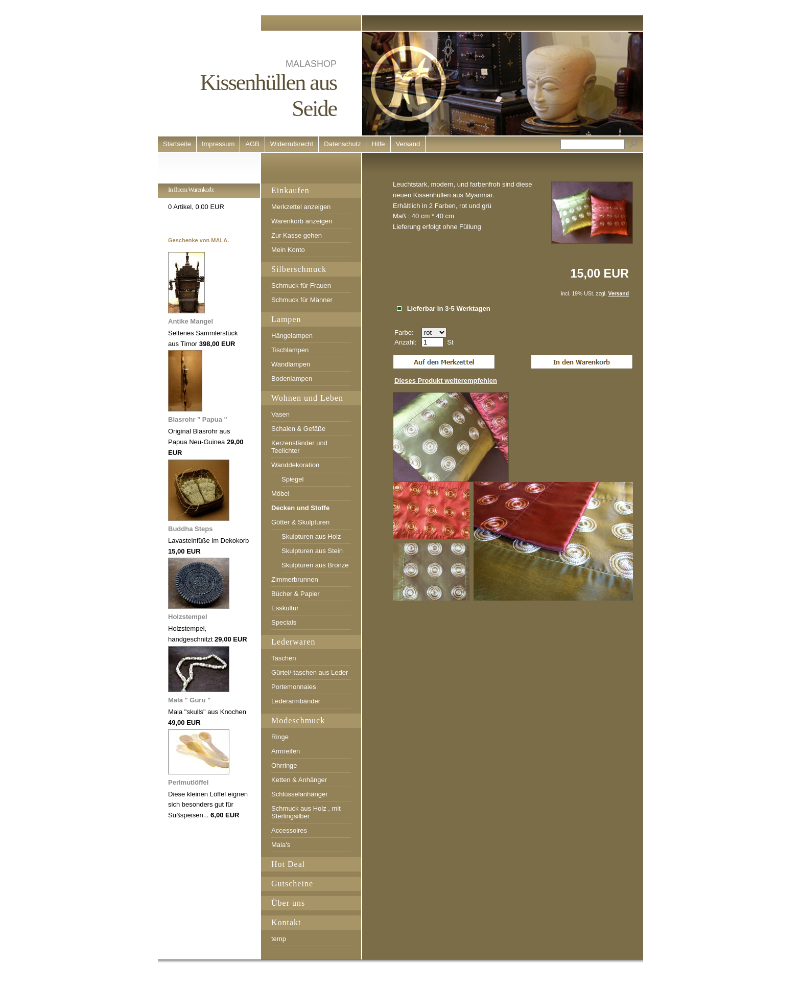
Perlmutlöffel (188, 782)
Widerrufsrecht (292, 144)
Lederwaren (293, 641)
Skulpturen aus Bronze (315, 565)
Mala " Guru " (189, 700)
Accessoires (289, 830)
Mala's (280, 845)
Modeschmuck (298, 720)
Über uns (288, 903)
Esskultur (284, 608)
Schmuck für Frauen (301, 285)
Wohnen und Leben (307, 398)
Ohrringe (284, 765)
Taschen (283, 658)
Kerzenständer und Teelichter (299, 446)
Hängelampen (292, 335)
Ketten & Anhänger (299, 780)
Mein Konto (288, 250)
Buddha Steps (190, 529)
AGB (252, 144)
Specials (283, 622)
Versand (408, 144)
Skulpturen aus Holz (311, 536)
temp (278, 939)
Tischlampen (290, 350)
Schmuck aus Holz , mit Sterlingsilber (306, 812)
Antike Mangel (190, 321)
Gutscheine (292, 883)
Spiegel (292, 479)
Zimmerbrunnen (294, 579)
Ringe (280, 737)
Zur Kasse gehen (296, 235)
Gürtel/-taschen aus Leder (309, 672)
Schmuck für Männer (302, 300)
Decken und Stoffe (300, 508)
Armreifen (285, 751)
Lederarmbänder (295, 701)
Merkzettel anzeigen (301, 207)
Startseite (177, 144)
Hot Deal (288, 864)
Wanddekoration (295, 465)
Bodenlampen (291, 378)
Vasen (280, 414)
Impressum (218, 144)
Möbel (280, 493)
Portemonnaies (293, 687)
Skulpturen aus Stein (312, 551)
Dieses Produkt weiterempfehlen (445, 380)
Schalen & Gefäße (298, 428)
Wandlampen (290, 364)
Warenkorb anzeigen (301, 221)
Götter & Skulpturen (300, 522)
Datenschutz (342, 144)
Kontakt (286, 922)
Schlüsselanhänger (299, 794)
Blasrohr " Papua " (197, 419)
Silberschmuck (298, 269)
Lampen (286, 319)
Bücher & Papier (295, 594)
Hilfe (378, 144)
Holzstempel (187, 617)
